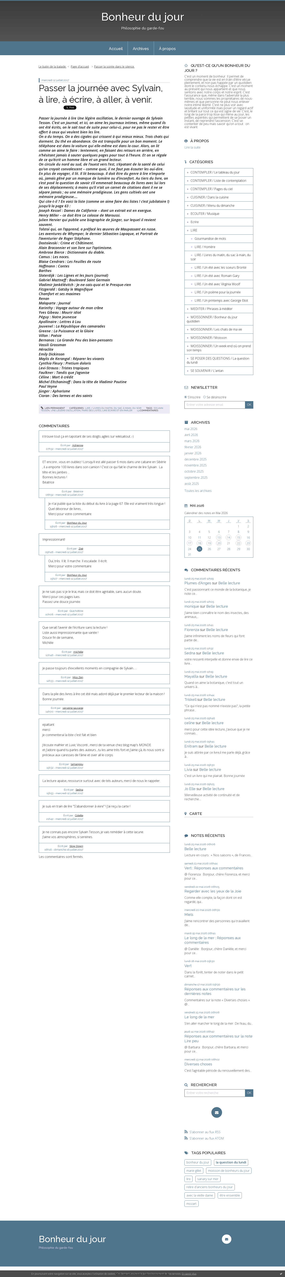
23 (248, 543)
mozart (191, 1203)
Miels (188, 914)
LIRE (194, 230)
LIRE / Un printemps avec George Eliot (221, 300)
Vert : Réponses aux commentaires (213, 868)
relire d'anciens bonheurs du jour (209, 1187)
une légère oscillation (66, 410)
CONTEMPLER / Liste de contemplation (218, 180)
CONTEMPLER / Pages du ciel (212, 189)
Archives (141, 48)
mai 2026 (190, 429)
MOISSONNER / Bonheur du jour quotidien (212, 319)
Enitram (191, 746)
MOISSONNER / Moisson (209, 337)
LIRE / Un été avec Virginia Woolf (217, 284)
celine (189, 723)
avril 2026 (191, 435)
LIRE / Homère (205, 247)
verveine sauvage (73, 708)
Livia (188, 769)
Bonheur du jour (142, 16)
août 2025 (191, 484)
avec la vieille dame (199, 1195)
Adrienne (77, 445)
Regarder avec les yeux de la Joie (212, 891)
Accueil (116, 48)
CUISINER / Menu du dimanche (213, 205)
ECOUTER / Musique (205, 213)
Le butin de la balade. (52, 66)
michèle (78, 651)
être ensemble (230, 1195)
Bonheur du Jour (77, 522)
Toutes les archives (198, 491)
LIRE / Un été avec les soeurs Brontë (220, 267)
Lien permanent (53, 408)
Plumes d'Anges (197, 583)
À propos (167, 48)
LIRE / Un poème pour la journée (218, 292)
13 (218, 537)
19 (209, 543)
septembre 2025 (196, 478)
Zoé (81, 548)
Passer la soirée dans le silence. (114, 66)
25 (199, 549)
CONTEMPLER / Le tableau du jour (215, 172)
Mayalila (191, 676)
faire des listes (91, 410)
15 (238, 537)
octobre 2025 (194, 471)
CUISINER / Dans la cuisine (210, 197)
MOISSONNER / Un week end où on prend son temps (219, 348)
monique (191, 606)
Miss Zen (78, 677)
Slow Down (76, 846)
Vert (188, 966)
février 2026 (192, 447)
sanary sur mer (207, 1179)
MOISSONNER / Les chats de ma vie (216, 329)
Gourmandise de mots (210, 238)
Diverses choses (198, 1064)
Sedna (79, 789)
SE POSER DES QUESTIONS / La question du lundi (218, 360)
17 (189, 543)
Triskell (190, 699)
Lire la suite (192, 147)
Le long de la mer (199, 1017)
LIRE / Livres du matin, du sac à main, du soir (113, 408)
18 (199, 543)
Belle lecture (229, 583)
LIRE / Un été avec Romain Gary (217, 276)
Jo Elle (190, 789)
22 (238, 543)
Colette (79, 815)
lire (188, 1179)
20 (218, 543)
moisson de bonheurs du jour (229, 1170)
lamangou (77, 764)
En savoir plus (189, 1273)
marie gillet (193, 1170)
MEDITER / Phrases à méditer (212, 309)
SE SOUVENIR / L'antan (207, 371)
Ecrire (195, 222)
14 (228, 537)
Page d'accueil (80, 66)
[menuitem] (116, 48)
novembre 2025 (195, 465)
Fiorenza (191, 630)
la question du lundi (231, 1162)
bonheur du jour (197, 1162)
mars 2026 (192, 441)
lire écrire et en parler (117, 410)
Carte (195, 813)
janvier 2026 (192, 453)
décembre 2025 (195, 459)
